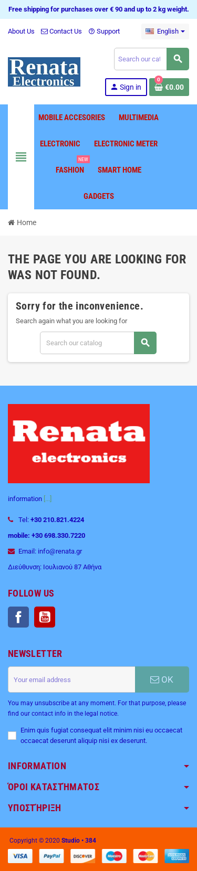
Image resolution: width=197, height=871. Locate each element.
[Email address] (71, 679)
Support (104, 31)
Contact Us (61, 31)
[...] (47, 499)
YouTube (44, 617)
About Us (21, 31)
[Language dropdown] (165, 31)
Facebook (18, 617)
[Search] (151, 59)
